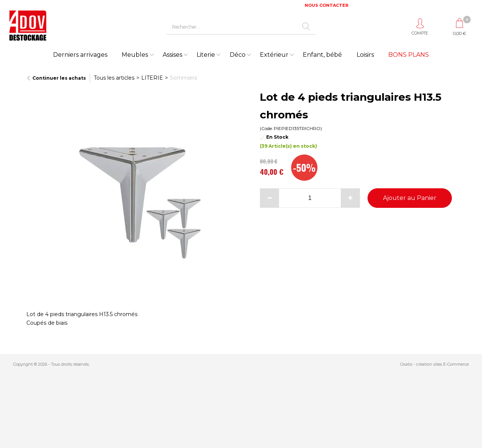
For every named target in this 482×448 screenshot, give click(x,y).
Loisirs (365, 54)
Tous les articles (114, 77)
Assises (172, 54)
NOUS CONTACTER (326, 5)
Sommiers (183, 77)
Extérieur (274, 54)
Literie (206, 54)
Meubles (135, 54)
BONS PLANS (408, 54)
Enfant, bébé (322, 54)
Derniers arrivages (80, 54)
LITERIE (152, 77)
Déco (238, 54)
